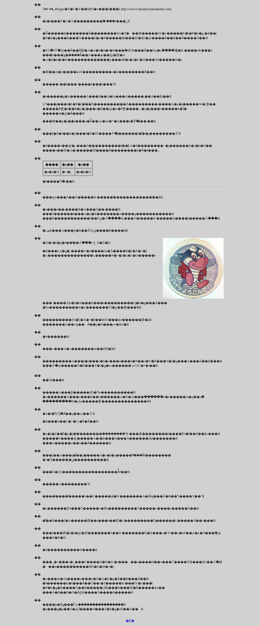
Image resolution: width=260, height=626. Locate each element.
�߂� (130, 620)
